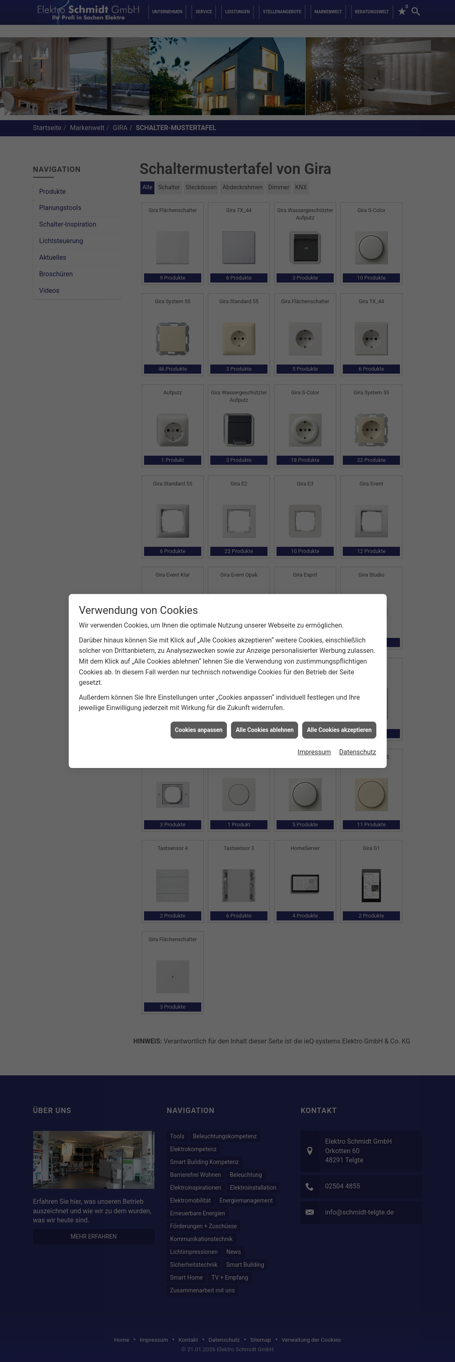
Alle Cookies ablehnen (265, 677)
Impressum (314, 700)
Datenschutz (357, 700)
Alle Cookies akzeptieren (339, 677)
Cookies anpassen (199, 677)
